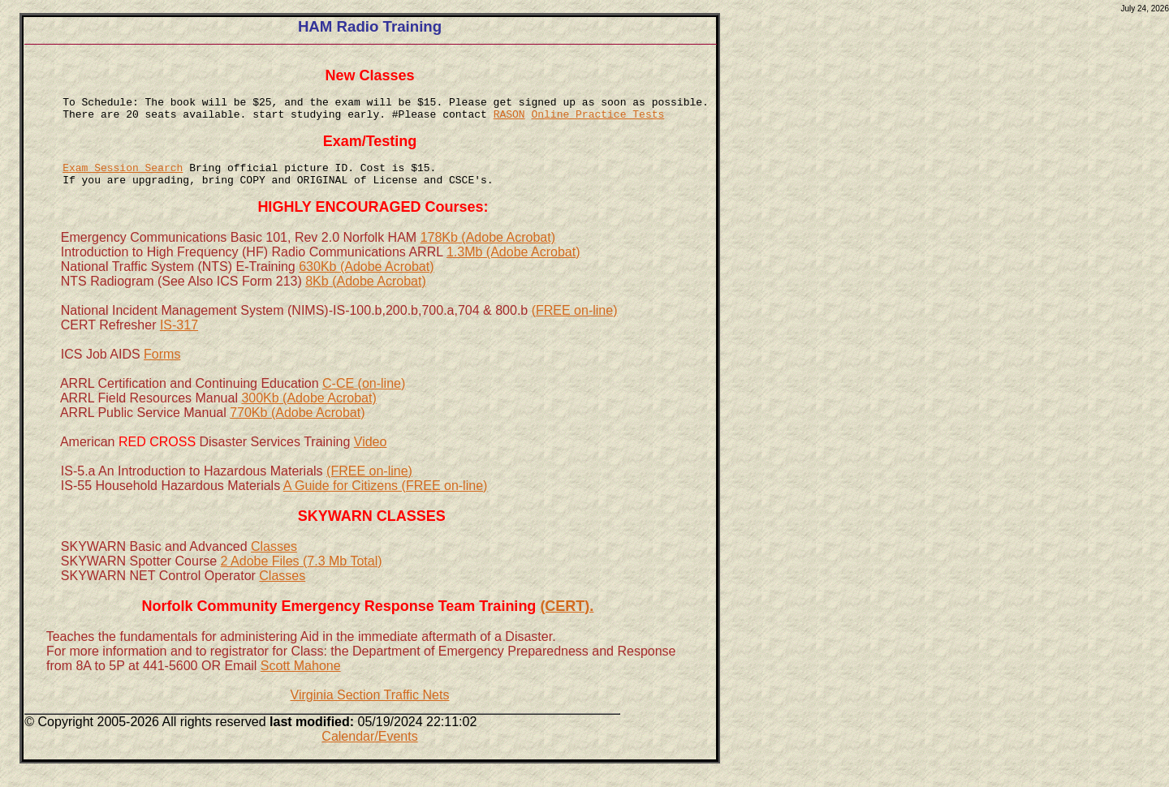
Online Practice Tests (597, 121)
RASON (509, 121)
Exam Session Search (123, 181)
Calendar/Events (369, 756)
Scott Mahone (301, 685)
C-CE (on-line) (363, 403)
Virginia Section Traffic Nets (369, 714)
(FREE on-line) (575, 330)
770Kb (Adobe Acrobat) (297, 432)
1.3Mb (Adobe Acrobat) (513, 271)
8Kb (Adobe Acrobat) (365, 300)
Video (370, 461)
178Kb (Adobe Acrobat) (488, 257)
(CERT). (566, 625)
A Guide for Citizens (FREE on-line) (385, 505)
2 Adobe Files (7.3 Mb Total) (301, 580)
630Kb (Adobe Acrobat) (366, 286)
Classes (274, 566)
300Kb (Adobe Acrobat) (308, 417)
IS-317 (179, 344)
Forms (162, 374)
